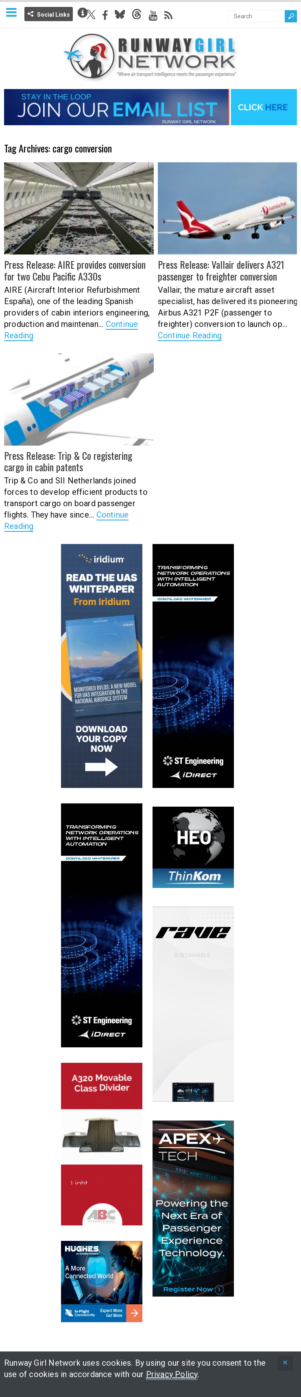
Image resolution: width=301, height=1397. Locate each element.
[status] (285, 1363)
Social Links (53, 14)
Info (82, 12)
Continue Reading (190, 335)
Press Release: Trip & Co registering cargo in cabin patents (68, 461)
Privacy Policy (172, 1374)
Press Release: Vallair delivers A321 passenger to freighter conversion (221, 270)
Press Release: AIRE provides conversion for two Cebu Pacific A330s (75, 270)
